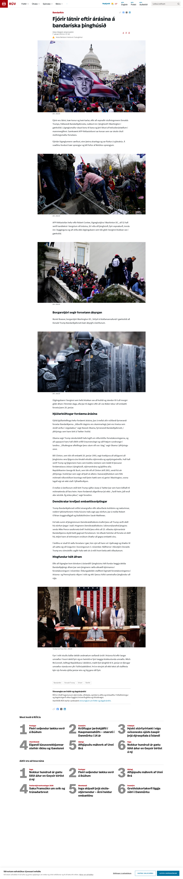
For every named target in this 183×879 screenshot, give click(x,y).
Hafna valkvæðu (145, 874)
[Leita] (178, 4)
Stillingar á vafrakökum (122, 874)
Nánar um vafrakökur (86, 876)
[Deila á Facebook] (123, 12)
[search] (165, 3)
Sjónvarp (46, 4)
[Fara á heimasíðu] (10, 4)
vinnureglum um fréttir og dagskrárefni (95, 700)
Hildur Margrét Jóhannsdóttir (63, 32)
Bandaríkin (58, 13)
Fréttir (24, 4)
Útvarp (35, 4)
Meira (58, 4)
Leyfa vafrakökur (168, 874)
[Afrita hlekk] (120, 12)
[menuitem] (28, 4)
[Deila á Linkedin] (130, 12)
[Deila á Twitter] (126, 12)
